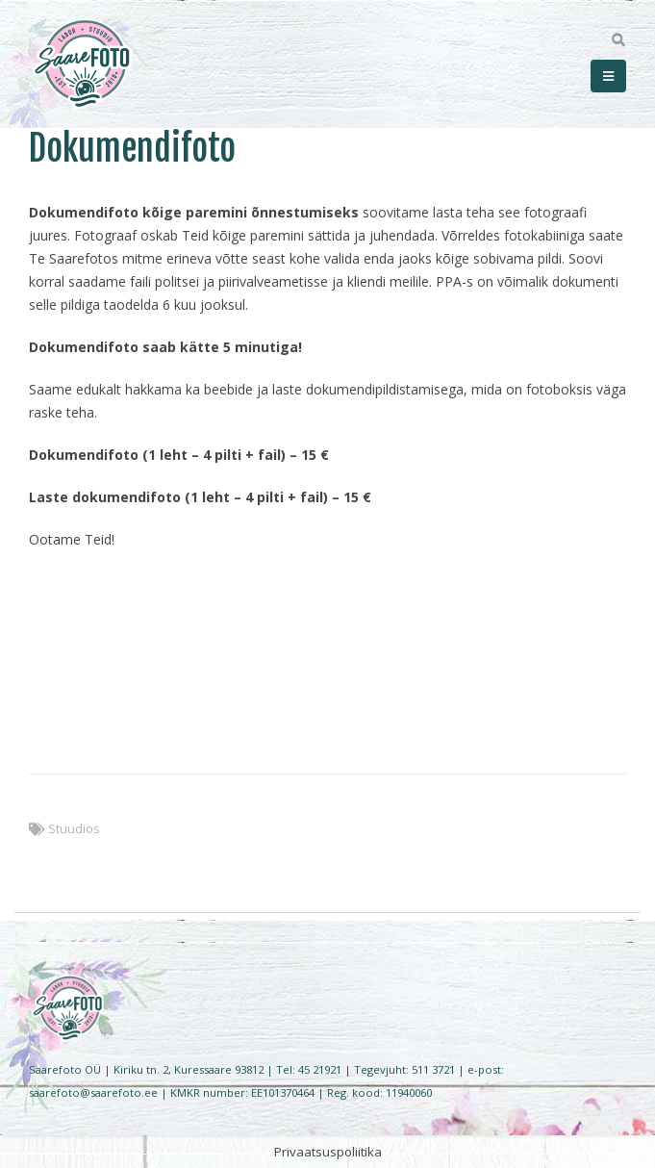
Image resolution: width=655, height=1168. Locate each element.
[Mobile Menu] (608, 76)
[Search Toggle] (618, 40)
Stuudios (74, 829)
